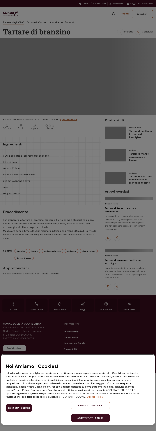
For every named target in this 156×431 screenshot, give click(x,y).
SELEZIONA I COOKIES (19, 408)
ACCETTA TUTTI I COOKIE (90, 418)
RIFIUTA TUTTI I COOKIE (90, 405)
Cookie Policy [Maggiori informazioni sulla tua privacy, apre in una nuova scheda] (95, 396)
